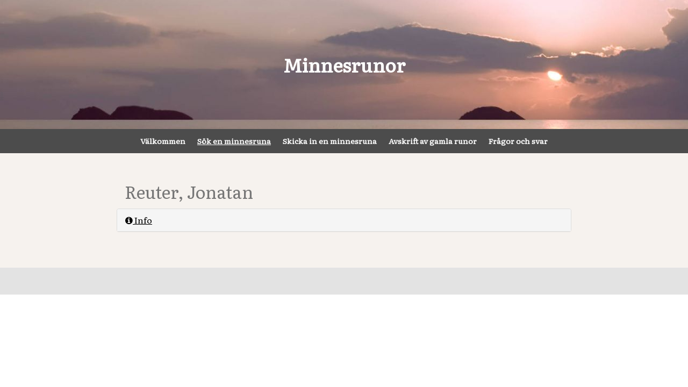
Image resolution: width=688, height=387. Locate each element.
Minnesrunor (344, 64)
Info (138, 219)
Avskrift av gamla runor (433, 140)
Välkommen (162, 140)
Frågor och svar (518, 140)
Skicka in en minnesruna (330, 140)
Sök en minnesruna (234, 140)
